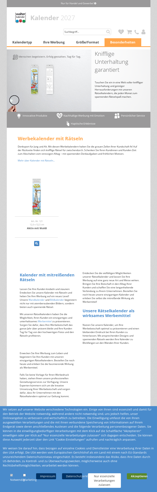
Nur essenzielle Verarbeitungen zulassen (104, 480)
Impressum (47, 476)
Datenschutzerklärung (74, 476)
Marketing (30, 480)
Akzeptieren (139, 476)
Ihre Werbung (54, 42)
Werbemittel (45, 321)
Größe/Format (87, 42)
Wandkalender (37, 299)
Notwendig (17, 480)
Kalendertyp (22, 42)
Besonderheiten (122, 42)
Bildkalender (57, 299)
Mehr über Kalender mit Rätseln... (36, 160)
